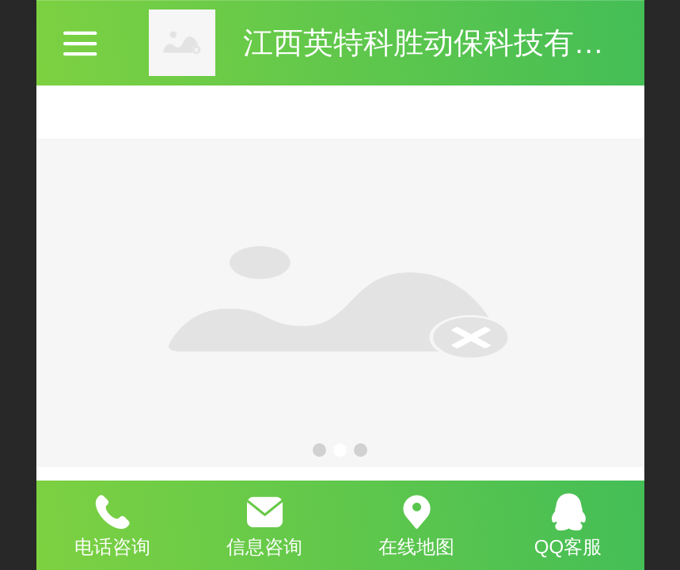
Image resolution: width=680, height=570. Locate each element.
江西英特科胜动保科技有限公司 (453, 42)
